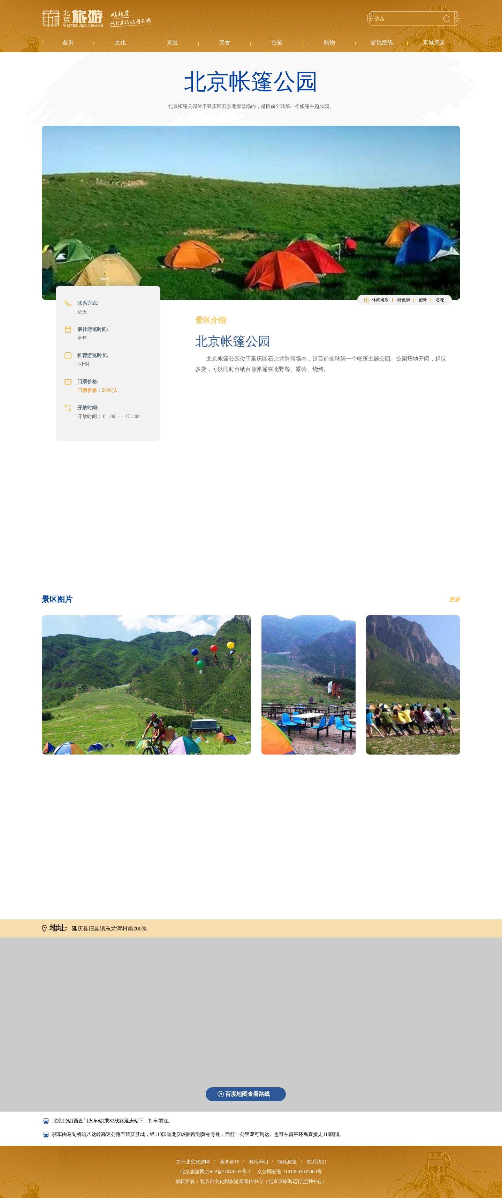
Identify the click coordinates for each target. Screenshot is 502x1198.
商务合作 (229, 1162)
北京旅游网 (96, 18)
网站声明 (258, 1162)
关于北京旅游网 (193, 1162)
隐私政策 (287, 1162)
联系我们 (316, 1162)
